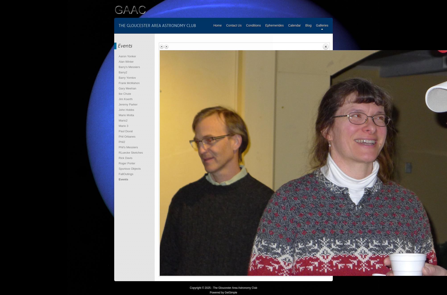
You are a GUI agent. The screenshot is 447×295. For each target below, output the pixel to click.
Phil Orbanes (127, 136)
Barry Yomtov (127, 77)
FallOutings (126, 174)
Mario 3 (123, 126)
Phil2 (122, 142)
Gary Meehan (127, 88)
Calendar (294, 25)
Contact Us (234, 25)
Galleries (322, 25)
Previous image (162, 46)
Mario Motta (126, 115)
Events (123, 179)
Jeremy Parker (128, 104)
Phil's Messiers (128, 147)
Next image (166, 46)
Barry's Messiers (129, 67)
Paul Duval (126, 131)
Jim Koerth (125, 99)
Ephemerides (274, 25)
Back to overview (325, 46)
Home (217, 25)
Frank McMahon (129, 83)
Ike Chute (125, 93)
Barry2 (123, 72)
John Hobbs (126, 109)
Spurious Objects (130, 168)
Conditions (253, 25)
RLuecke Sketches (131, 152)
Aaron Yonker (127, 56)
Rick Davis (125, 158)
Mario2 (123, 120)
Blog (308, 25)
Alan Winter (126, 61)
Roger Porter (127, 163)
